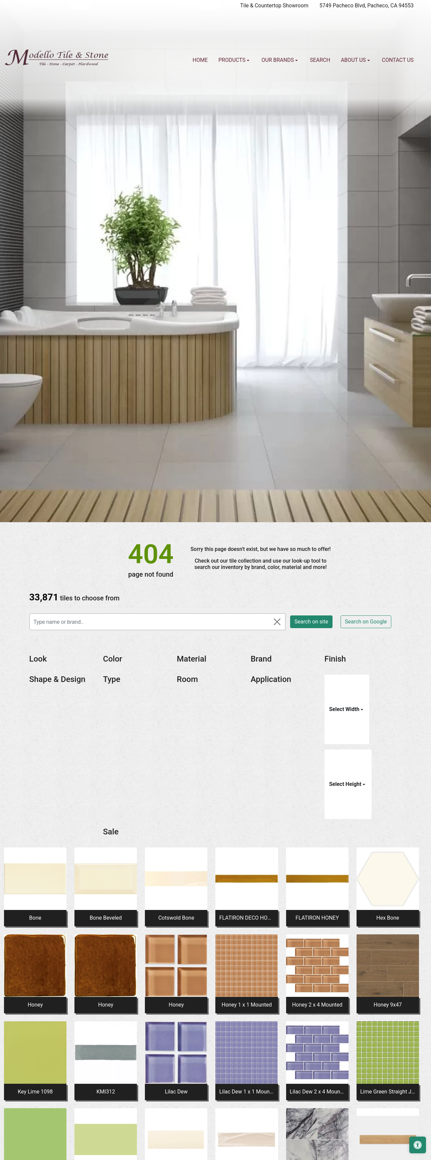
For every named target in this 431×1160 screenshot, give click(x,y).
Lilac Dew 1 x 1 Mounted (246, 1091)
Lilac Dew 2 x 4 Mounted (317, 1091)
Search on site (311, 621)
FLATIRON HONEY (317, 918)
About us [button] (354, 60)
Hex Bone (387, 918)
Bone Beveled (106, 918)
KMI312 (105, 1091)
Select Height (346, 784)
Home (200, 60)
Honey (35, 1005)
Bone (35, 918)
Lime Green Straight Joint (387, 1091)
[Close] (277, 622)
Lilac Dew (176, 1091)
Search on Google (366, 621)
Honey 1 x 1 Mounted (247, 1005)
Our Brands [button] (278, 60)
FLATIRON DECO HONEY (246, 918)
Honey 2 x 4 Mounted (317, 1005)
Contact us (398, 60)
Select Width (345, 709)
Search (320, 60)
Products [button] (232, 60)
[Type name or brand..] (157, 621)
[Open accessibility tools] (417, 1145)
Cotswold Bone (176, 918)
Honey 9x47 (388, 1005)
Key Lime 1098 (35, 1091)
